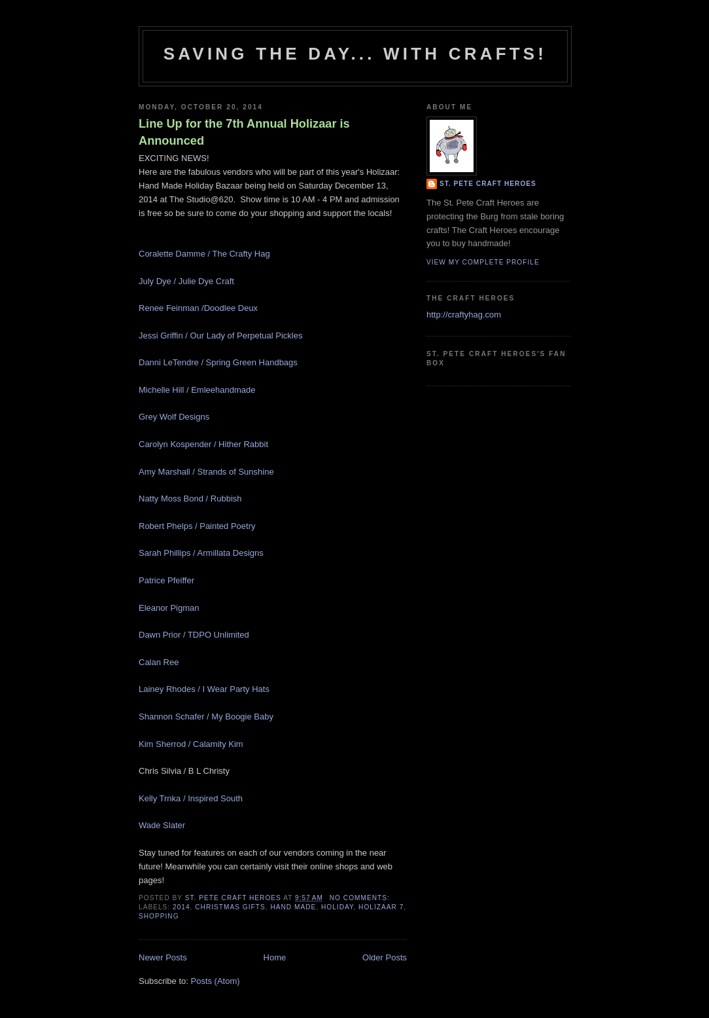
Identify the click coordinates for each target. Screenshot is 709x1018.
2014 (181, 907)
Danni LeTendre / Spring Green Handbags (218, 362)
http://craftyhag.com (463, 314)
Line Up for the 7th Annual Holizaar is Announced (244, 132)
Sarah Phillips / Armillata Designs (201, 553)
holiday (337, 907)
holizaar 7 (381, 907)
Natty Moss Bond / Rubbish (190, 498)
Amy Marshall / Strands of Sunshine (206, 472)
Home (275, 957)
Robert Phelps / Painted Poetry (197, 526)
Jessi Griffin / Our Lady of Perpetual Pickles (220, 335)
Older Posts (384, 957)
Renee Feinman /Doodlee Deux (198, 308)
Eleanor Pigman (169, 608)
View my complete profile (483, 262)
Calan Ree (160, 662)
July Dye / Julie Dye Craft (186, 281)
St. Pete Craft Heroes (488, 183)
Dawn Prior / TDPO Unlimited (194, 635)
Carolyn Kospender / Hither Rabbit (203, 444)
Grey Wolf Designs (174, 417)
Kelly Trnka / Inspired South (191, 798)
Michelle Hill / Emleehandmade (197, 390)
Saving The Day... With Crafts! (355, 54)
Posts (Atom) (215, 981)
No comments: (361, 897)
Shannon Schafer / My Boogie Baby (206, 716)
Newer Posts (163, 957)
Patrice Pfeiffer (168, 580)
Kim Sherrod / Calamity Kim (191, 744)
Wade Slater (162, 825)
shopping (159, 916)
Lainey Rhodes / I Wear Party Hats (204, 689)
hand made (293, 907)
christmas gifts (230, 907)
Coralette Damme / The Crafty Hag (204, 254)
